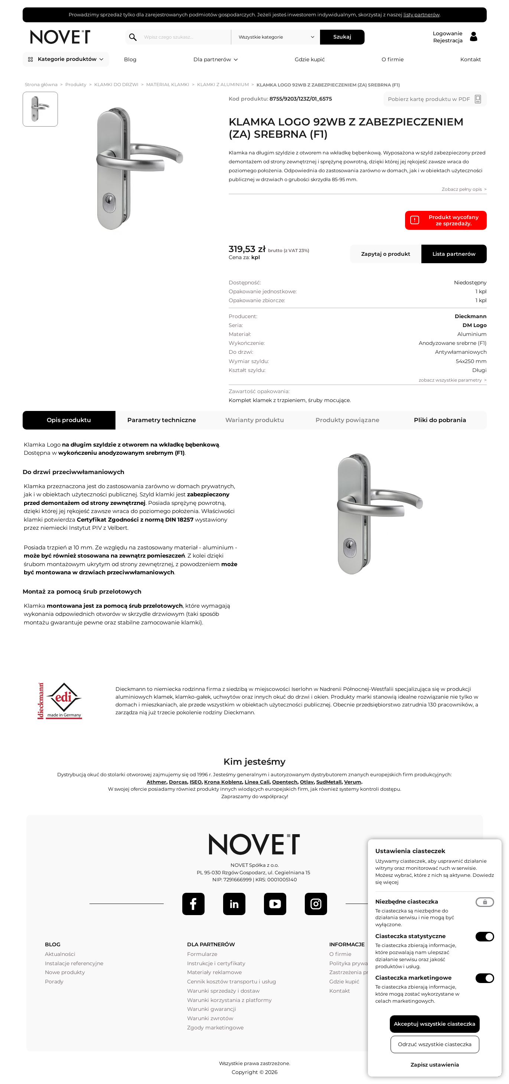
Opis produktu (69, 420)
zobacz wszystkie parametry (450, 380)
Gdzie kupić (310, 59)
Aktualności (60, 954)
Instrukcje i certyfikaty (216, 963)
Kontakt (470, 59)
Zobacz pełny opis (462, 189)
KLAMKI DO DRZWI (116, 84)
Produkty (76, 84)
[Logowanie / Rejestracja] (455, 37)
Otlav (307, 782)
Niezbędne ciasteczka (406, 901)
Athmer (156, 782)
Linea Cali (257, 782)
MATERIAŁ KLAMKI (167, 84)
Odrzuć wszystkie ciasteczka (435, 1044)
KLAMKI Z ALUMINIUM (223, 84)
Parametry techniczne (161, 420)
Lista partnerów (454, 254)
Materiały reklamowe (214, 972)
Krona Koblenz (223, 782)
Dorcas (178, 782)
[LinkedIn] (234, 904)
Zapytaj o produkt (385, 254)
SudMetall (329, 782)
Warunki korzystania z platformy (229, 1000)
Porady (54, 981)
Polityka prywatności (356, 963)
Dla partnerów (215, 59)
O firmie (393, 59)
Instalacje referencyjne (74, 963)
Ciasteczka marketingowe (413, 977)
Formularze (202, 954)
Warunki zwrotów (210, 1018)
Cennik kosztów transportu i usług (231, 981)
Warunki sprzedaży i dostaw (223, 990)
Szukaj (343, 36)
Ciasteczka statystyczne (410, 936)
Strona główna (41, 84)
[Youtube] (275, 904)
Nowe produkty (65, 972)
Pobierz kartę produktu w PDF (429, 99)
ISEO (196, 782)
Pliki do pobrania (440, 420)
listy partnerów (422, 14)
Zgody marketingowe (215, 1027)
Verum (352, 782)
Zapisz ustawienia (435, 1064)
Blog (130, 59)
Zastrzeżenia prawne (355, 972)
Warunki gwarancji (211, 1009)
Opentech (284, 782)
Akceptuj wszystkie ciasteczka (435, 1024)
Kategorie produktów (71, 59)
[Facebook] (193, 904)
